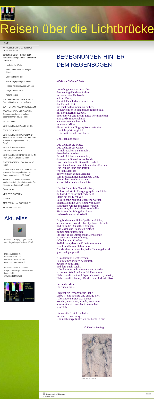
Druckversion (50, 394)
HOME (30, 242)
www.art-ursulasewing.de (15, 262)
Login (148, 393)
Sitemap (61, 394)
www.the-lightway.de (13, 276)
